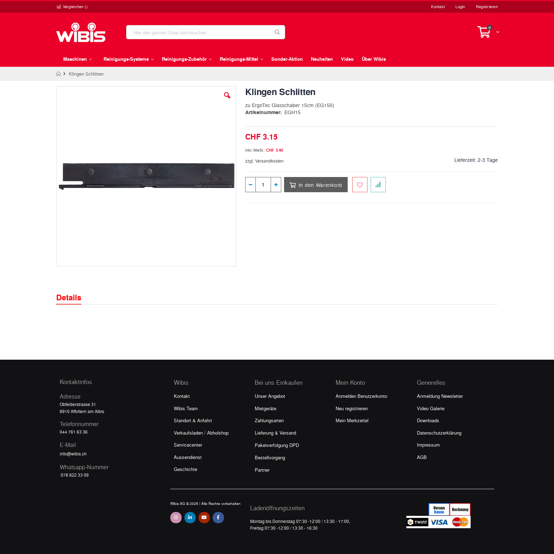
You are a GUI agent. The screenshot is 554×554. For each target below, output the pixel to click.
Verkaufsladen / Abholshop (201, 432)
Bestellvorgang (270, 457)
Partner (262, 469)
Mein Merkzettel (352, 420)
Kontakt (438, 6)
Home (58, 74)
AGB (422, 457)
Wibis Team (186, 408)
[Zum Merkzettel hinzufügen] (359, 184)
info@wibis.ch (73, 453)
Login (460, 6)
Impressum (428, 444)
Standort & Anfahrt (193, 420)
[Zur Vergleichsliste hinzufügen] (378, 184)
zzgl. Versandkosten (264, 161)
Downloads (428, 420)
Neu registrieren (352, 408)
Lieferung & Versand (275, 432)
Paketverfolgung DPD (277, 445)
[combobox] (205, 32)
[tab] (74, 291)
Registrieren (487, 6)
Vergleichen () (72, 6)
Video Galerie (430, 408)
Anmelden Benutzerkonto (361, 396)
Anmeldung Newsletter (440, 396)
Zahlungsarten (269, 420)
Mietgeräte (265, 408)
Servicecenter (188, 444)
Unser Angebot (270, 396)
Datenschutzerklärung (439, 432)
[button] (227, 101)
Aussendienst (188, 457)
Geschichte (185, 469)
